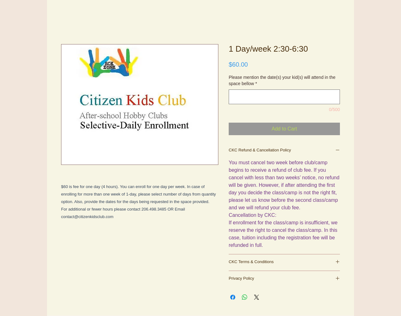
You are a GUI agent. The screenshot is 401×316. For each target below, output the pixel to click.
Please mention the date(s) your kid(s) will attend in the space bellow (282, 80)
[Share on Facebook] (233, 297)
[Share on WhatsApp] (244, 297)
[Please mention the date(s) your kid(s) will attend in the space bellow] (284, 96)
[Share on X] (256, 297)
